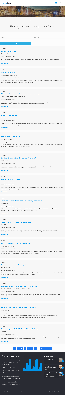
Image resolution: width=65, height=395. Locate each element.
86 (42, 348)
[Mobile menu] (56, 3)
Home (31, 20)
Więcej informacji (4, 63)
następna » (47, 348)
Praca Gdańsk (21, 28)
